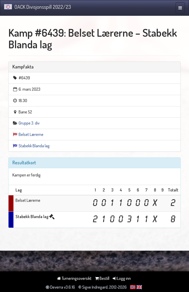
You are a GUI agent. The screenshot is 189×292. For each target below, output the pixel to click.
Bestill (102, 278)
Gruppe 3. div (29, 123)
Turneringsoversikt (74, 278)
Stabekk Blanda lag (34, 145)
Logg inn (122, 278)
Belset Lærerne (31, 134)
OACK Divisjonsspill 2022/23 (37, 6)
